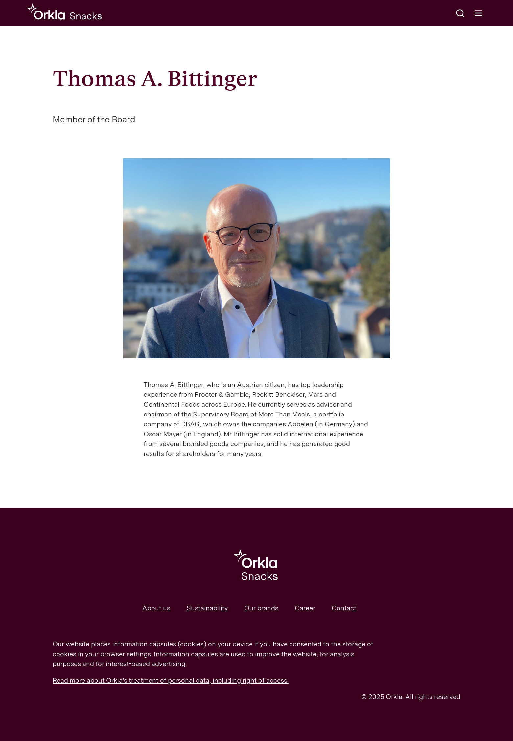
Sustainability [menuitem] (207, 608)
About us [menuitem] (156, 608)
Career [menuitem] (305, 608)
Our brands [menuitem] (261, 608)
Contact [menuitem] (344, 608)
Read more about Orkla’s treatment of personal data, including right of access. (171, 680)
